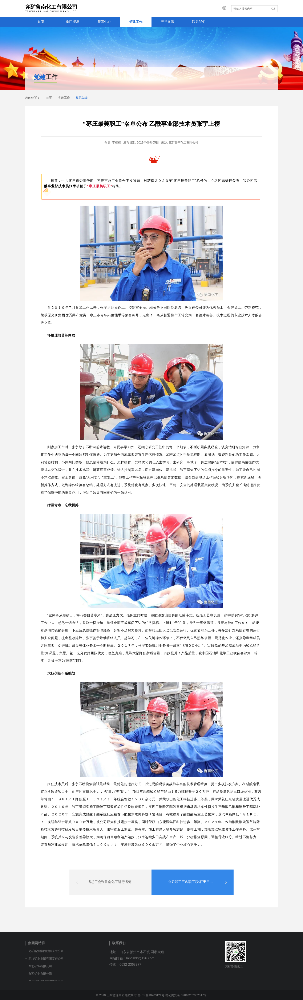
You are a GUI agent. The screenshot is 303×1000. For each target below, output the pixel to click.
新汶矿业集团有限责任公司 (46, 958)
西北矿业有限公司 (40, 966)
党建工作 (135, 22)
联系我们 (199, 22)
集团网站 (220, 8)
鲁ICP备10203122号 (151, 995)
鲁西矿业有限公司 (40, 973)
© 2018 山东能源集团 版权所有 (116, 995)
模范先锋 (82, 97)
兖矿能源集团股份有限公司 (46, 951)
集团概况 (72, 22)
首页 (41, 22)
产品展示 (167, 22)
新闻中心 (104, 22)
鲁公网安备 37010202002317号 (186, 995)
